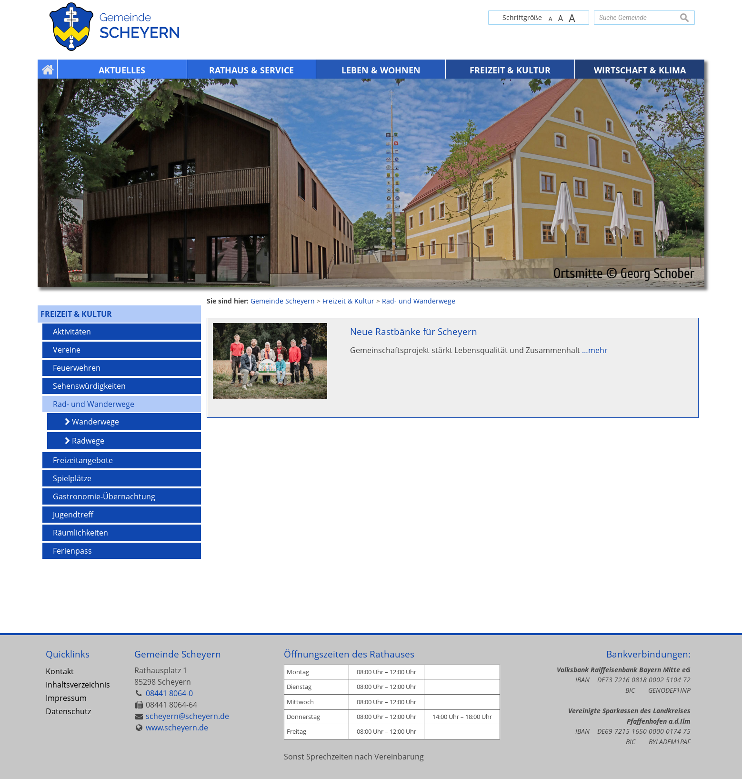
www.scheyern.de (177, 727)
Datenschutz (68, 711)
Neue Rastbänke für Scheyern (413, 331)
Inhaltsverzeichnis (78, 684)
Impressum (66, 698)
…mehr (595, 350)
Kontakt (60, 671)
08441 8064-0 (169, 693)
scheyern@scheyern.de (187, 716)
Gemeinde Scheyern (177, 653)
